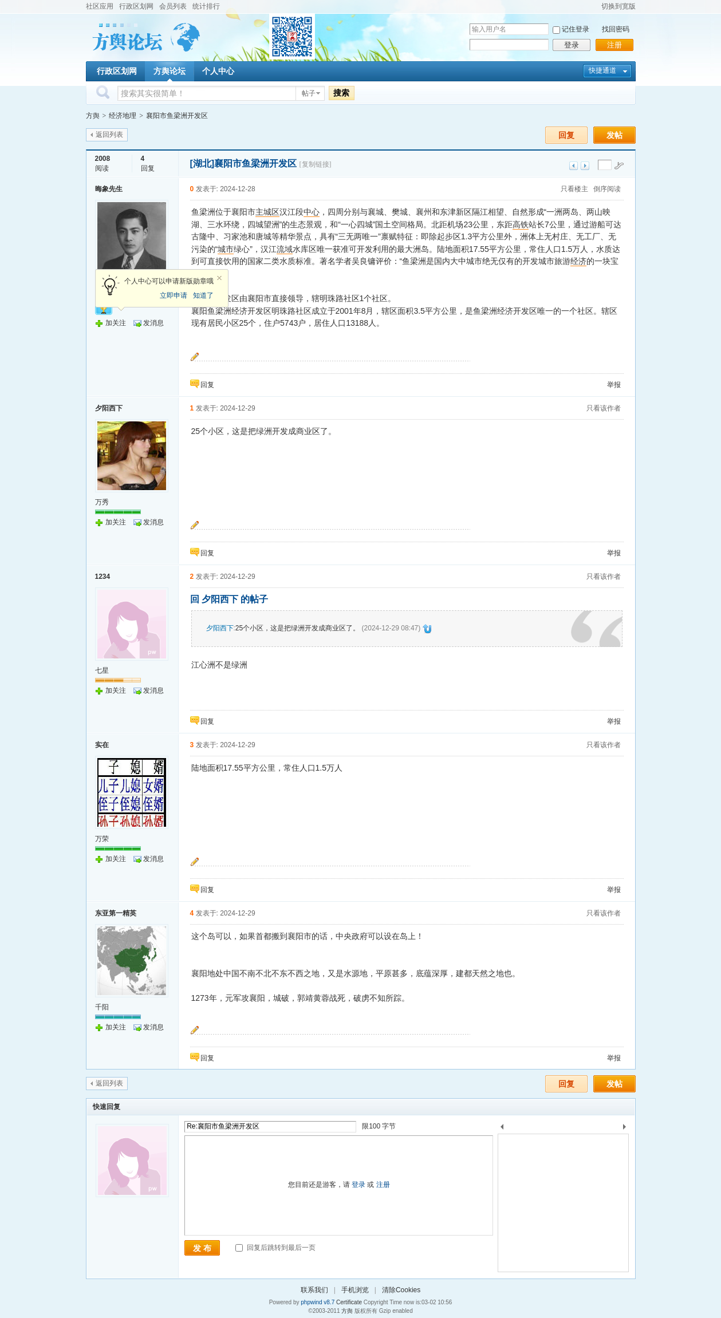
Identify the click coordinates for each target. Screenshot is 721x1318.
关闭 (219, 278)
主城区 (267, 211)
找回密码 (615, 29)
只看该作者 (603, 408)
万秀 (102, 502)
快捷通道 (602, 70)
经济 (578, 261)
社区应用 (99, 6)
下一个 (627, 1129)
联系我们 (314, 1290)
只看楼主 (574, 189)
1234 (103, 577)
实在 (102, 745)
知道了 (203, 295)
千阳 (102, 1007)
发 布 (202, 1248)
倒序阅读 (607, 189)
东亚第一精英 (115, 913)
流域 (285, 249)
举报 (614, 385)
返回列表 (109, 135)
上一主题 (573, 165)
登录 (571, 45)
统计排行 (206, 6)
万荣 (102, 839)
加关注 (115, 323)
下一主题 (585, 165)
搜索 (341, 92)
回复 (566, 135)
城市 (226, 249)
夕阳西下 (109, 408)
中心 (312, 211)
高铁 (521, 224)
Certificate (349, 1302)
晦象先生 (109, 189)
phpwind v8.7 (317, 1302)
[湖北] (202, 163)
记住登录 (575, 29)
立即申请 (173, 295)
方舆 (93, 116)
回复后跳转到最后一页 (275, 1248)
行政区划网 (136, 6)
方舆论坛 (169, 71)
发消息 (153, 323)
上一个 (502, 1129)
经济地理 (122, 116)
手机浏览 (355, 1290)
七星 (102, 670)
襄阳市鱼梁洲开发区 (177, 116)
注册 (614, 45)
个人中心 (218, 71)
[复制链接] (316, 164)
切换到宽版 (618, 6)
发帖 (614, 135)
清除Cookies (401, 1290)
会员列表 (173, 6)
